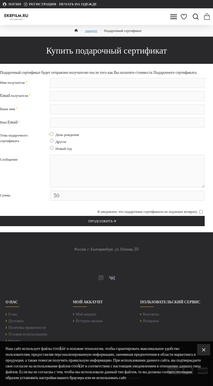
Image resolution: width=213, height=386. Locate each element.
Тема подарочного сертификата (14, 138)
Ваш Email (8, 122)
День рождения (64, 135)
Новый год (61, 149)
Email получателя (14, 95)
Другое (58, 142)
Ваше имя (7, 109)
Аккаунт (91, 30)
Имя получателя (12, 82)
